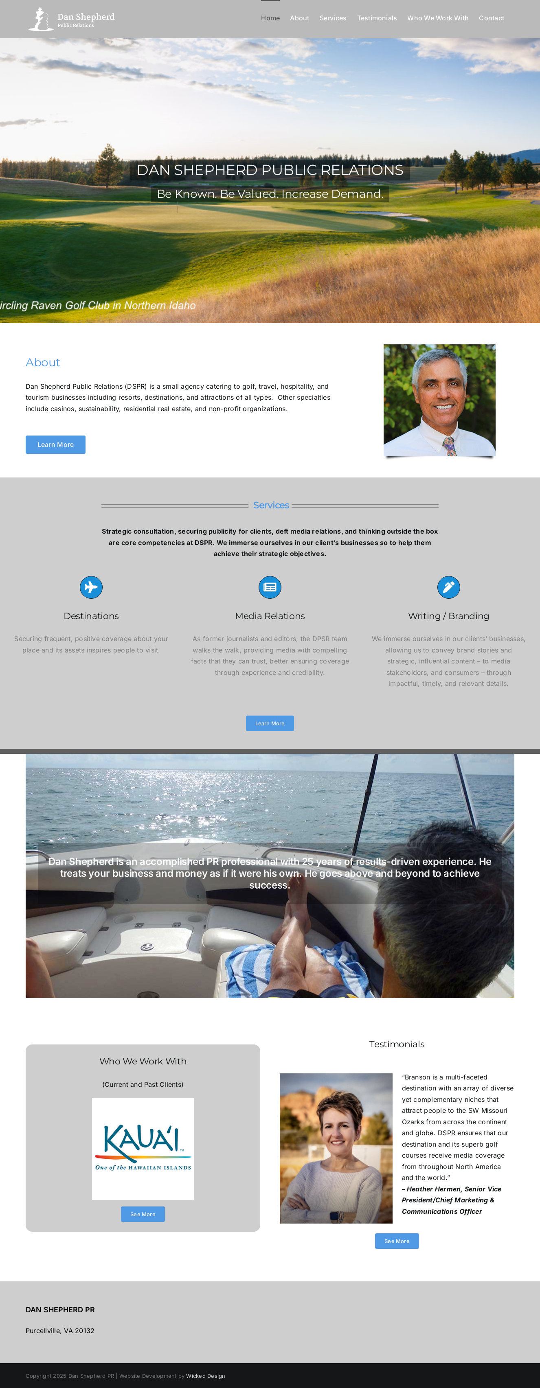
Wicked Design (205, 1376)
